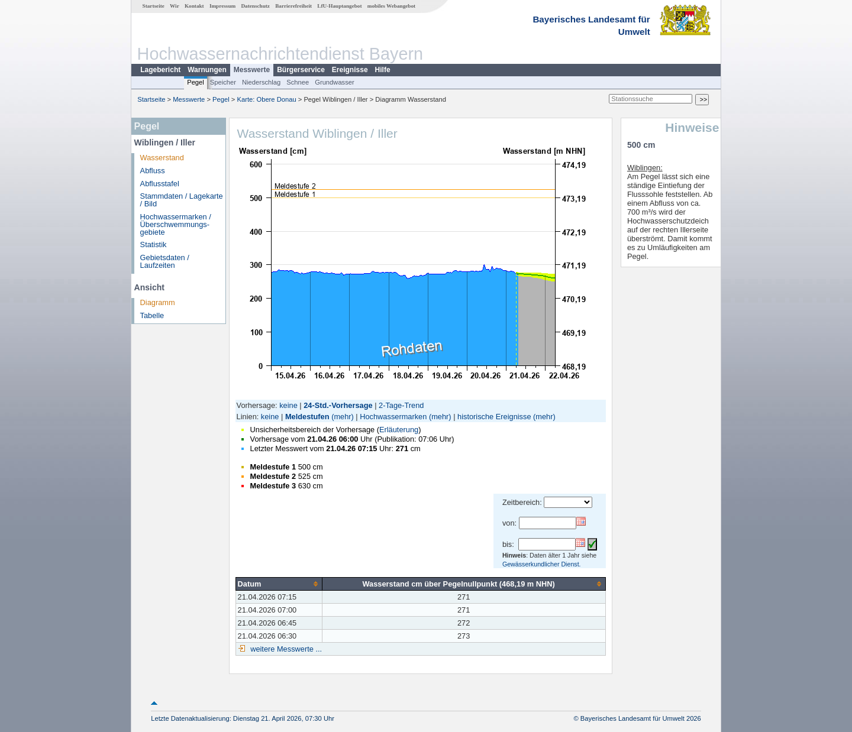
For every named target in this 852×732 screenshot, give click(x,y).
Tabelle (152, 315)
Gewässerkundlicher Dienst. (541, 564)
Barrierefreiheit (293, 6)
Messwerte (252, 70)
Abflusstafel (159, 183)
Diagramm (157, 302)
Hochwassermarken (393, 416)
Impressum (222, 6)
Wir (174, 6)
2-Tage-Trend (401, 405)
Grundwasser (334, 82)
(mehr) (342, 416)
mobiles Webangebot (391, 6)
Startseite (153, 6)
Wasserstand (162, 157)
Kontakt (194, 6)
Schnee (297, 82)
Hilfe (382, 70)
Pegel (195, 82)
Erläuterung (398, 429)
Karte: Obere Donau (266, 99)
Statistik (153, 244)
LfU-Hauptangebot (339, 6)
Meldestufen (307, 416)
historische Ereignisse (494, 416)
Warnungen (207, 70)
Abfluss (152, 170)
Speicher (223, 82)
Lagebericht (160, 70)
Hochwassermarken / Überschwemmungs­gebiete (175, 224)
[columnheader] (278, 583)
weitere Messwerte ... (285, 648)
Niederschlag (261, 82)
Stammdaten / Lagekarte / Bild (181, 200)
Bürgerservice (301, 70)
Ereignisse (350, 70)
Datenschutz (255, 6)
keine (288, 405)
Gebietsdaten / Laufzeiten (164, 261)
